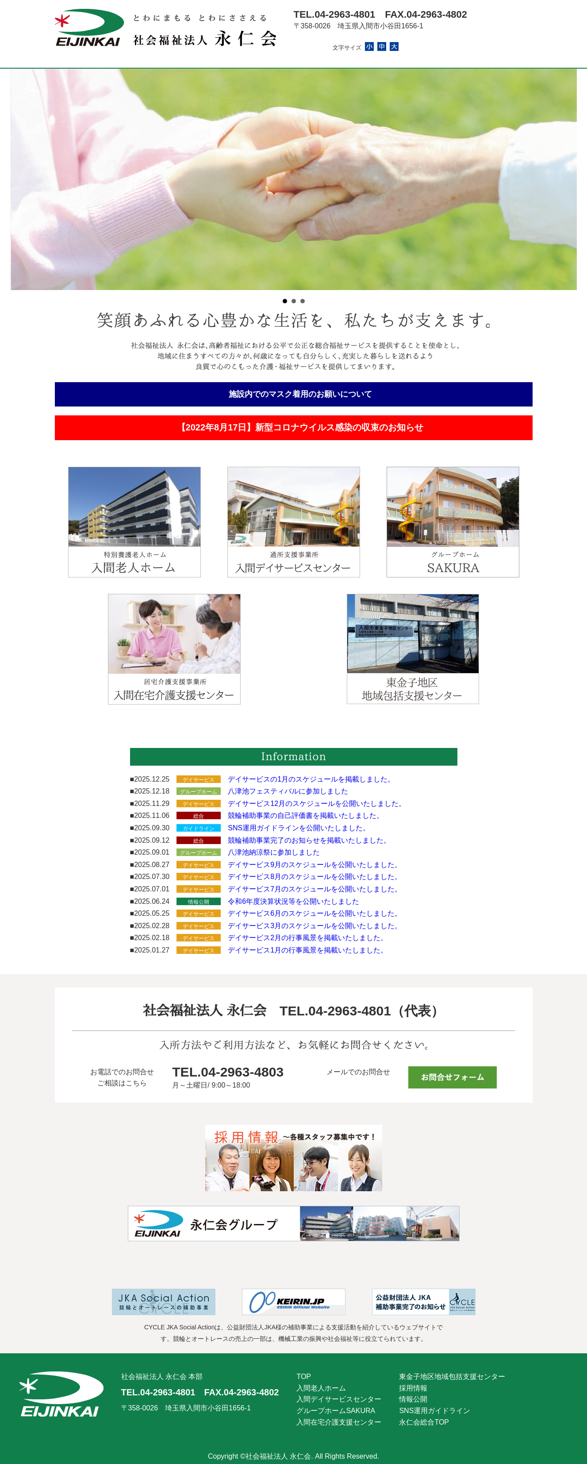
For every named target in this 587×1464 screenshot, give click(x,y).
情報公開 (198, 902)
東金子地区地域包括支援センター (452, 1376)
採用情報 (413, 1388)
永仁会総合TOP (424, 1422)
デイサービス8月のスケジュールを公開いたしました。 (315, 876)
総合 (198, 816)
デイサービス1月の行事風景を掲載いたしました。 (307, 950)
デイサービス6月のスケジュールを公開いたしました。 (315, 913)
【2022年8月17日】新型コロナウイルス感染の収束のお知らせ (300, 427)
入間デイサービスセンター (338, 1399)
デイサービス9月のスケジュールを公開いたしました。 (315, 864)
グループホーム (198, 792)
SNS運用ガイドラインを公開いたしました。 (299, 828)
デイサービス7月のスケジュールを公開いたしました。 (315, 889)
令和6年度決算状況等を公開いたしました (293, 901)
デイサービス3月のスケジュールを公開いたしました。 (315, 926)
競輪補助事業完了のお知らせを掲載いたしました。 (309, 840)
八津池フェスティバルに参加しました (288, 791)
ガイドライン (199, 828)
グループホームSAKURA (335, 1410)
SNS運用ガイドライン (434, 1410)
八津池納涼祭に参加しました (274, 852)
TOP (303, 1376)
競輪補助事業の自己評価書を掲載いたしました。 (306, 815)
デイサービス (199, 780)
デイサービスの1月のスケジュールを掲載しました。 (311, 779)
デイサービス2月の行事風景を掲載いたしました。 (307, 937)
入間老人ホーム (321, 1388)
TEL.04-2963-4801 (335, 14)
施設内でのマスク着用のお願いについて (300, 394)
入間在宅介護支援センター (338, 1422)
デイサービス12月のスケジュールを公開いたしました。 (317, 803)
